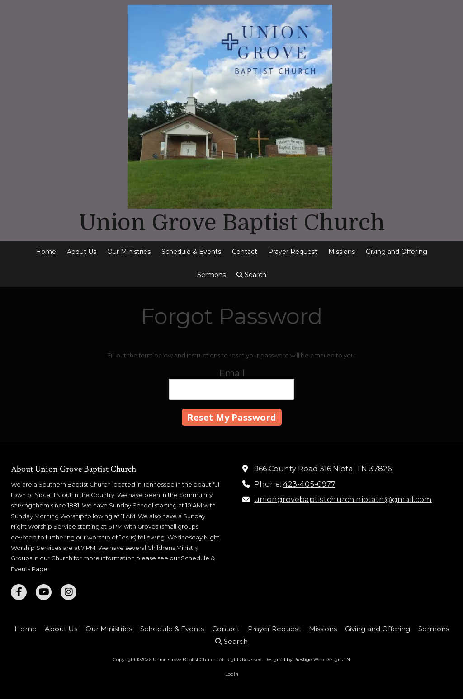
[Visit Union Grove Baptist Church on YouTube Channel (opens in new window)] (44, 592)
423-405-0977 (309, 483)
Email (232, 373)
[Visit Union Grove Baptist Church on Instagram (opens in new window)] (68, 592)
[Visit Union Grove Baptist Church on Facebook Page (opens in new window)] (19, 592)
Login (231, 674)
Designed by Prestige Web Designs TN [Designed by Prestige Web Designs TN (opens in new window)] (307, 659)
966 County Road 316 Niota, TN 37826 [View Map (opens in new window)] (323, 468)
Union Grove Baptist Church (232, 222)
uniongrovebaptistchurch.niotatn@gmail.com (343, 499)
